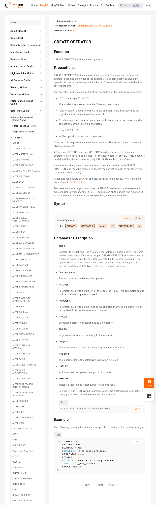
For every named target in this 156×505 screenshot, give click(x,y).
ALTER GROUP (19, 226)
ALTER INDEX (18, 232)
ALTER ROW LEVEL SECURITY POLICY (21, 299)
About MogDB (18, 31)
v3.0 (100, 26)
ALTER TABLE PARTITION (24, 365)
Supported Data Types (23, 132)
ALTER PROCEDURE (21, 270)
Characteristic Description (25, 45)
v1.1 (75, 30)
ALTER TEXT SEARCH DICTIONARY (22, 394)
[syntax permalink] (51, 203)
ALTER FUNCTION (20, 212)
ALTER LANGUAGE (21, 237)
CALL (15, 440)
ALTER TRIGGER (20, 401)
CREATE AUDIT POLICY (23, 500)
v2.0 (110, 26)
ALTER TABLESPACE (22, 379)
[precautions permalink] (51, 67)
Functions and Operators (24, 126)
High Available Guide (22, 73)
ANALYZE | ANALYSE (22, 429)
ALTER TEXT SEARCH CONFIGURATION (22, 385)
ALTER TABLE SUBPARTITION (19, 371)
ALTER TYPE (18, 406)
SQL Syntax (17, 137)
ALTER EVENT (19, 182)
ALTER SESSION (20, 329)
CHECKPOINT (18, 445)
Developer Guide (19, 94)
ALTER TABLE (18, 359)
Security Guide (18, 87)
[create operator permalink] (51, 41)
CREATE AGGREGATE (22, 495)
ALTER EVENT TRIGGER (23, 187)
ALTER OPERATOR (21, 259)
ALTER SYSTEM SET (22, 354)
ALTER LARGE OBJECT (23, 243)
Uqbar (71, 5)
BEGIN (15, 434)
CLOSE (15, 456)
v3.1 (94, 26)
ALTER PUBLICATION (22, 276)
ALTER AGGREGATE (21, 149)
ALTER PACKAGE (20, 265)
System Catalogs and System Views (22, 118)
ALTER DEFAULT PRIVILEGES (26, 171)
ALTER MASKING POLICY (24, 248)
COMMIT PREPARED (22, 478)
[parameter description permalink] (51, 238)
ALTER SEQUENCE (21, 318)
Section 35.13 (77, 182)
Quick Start (16, 38)
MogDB (44, 5)
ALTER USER (18, 412)
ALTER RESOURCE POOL (24, 287)
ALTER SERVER (19, 323)
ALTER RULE (18, 306)
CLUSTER (16, 462)
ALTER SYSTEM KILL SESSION (22, 346)
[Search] (131, 5)
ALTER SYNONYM (20, 340)
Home (34, 5)
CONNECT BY (18, 484)
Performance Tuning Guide (21, 102)
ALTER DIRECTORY (21, 176)
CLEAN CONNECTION (22, 451)
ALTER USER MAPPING (23, 417)
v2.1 (105, 26)
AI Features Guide (20, 80)
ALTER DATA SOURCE (22, 165)
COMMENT (17, 467)
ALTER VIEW (18, 423)
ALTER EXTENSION (21, 193)
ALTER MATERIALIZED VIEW (26, 254)
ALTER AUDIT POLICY (22, 154)
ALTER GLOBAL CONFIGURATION (20, 219)
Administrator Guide (21, 66)
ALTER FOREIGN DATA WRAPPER (23, 200)
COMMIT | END (19, 473)
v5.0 (75, 21)
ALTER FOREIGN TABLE (23, 207)
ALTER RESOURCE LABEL (24, 281)
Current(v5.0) (84, 26)
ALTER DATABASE (21, 160)
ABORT (15, 143)
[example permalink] (51, 419)
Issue (149, 383)
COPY (15, 489)
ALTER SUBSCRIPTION (23, 334)
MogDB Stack (58, 5)
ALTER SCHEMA (20, 312)
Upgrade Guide (18, 59)
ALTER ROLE (18, 293)
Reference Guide (19, 110)
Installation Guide (20, 52)
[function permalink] (51, 51)
